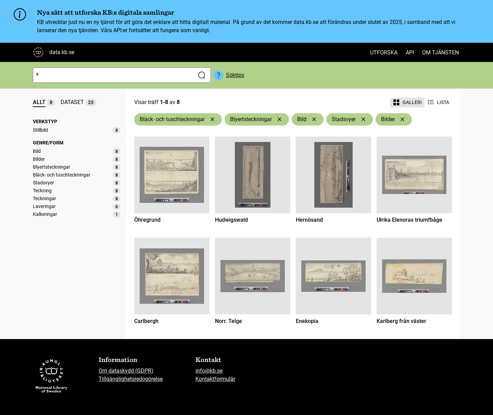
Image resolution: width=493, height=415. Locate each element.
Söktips (235, 75)
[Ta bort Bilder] (402, 119)
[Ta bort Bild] (314, 119)
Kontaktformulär (215, 379)
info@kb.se (209, 370)
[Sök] (112, 75)
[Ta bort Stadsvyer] (363, 119)
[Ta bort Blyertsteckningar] (279, 119)
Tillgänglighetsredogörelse (131, 379)
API (410, 52)
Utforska (383, 52)
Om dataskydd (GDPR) (126, 370)
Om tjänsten (440, 52)
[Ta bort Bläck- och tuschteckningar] (212, 119)
